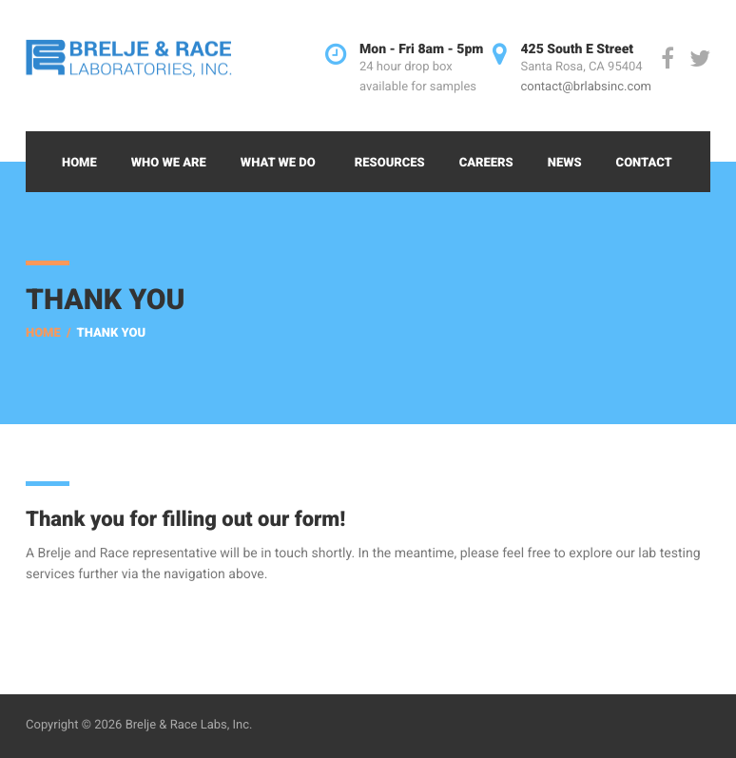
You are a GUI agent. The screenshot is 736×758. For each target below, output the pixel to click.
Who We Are (168, 163)
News (565, 163)
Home (79, 163)
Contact (644, 163)
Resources (390, 163)
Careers (486, 163)
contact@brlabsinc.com (585, 87)
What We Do (278, 163)
